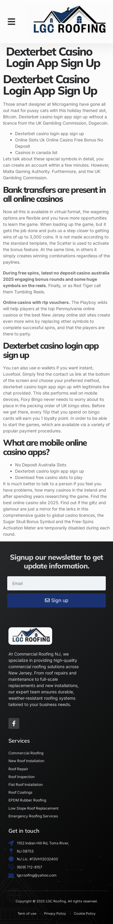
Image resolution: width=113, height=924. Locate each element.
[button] (11, 21)
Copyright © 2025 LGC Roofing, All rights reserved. (57, 901)
